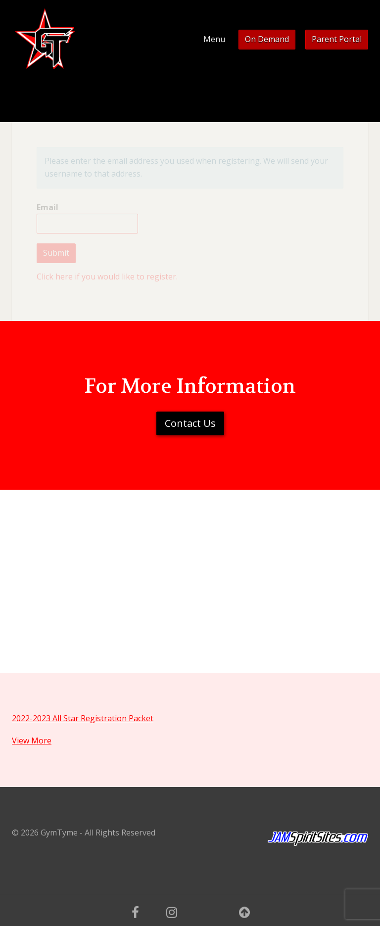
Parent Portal (337, 39)
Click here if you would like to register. (107, 276)
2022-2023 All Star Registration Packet (82, 718)
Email (87, 218)
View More (31, 740)
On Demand (267, 39)
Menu (214, 39)
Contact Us (190, 423)
